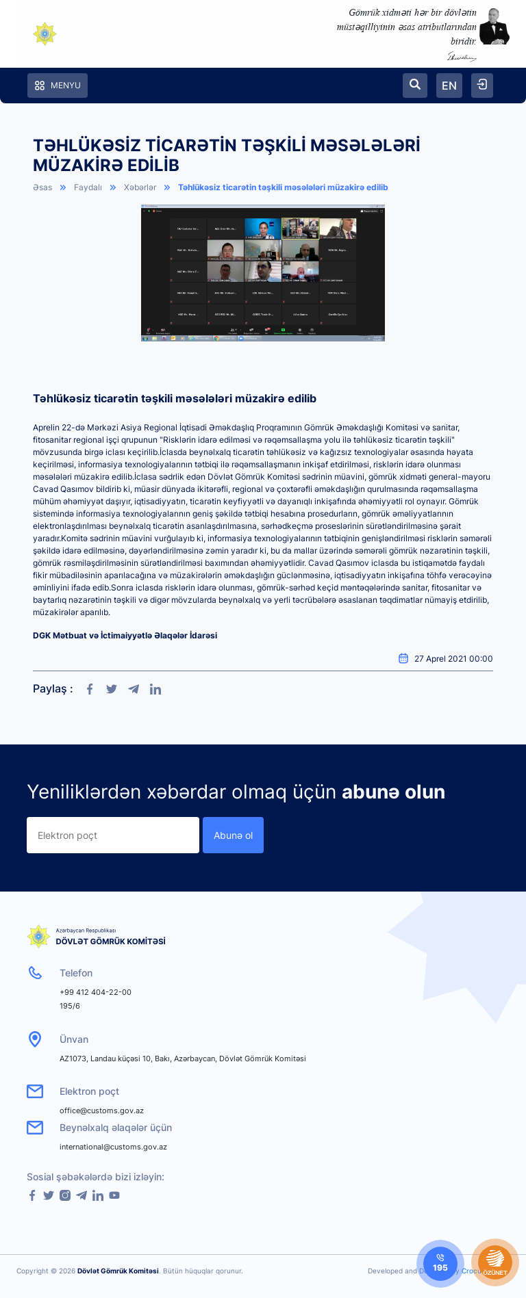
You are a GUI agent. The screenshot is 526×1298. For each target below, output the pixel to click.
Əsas (42, 187)
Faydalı (88, 187)
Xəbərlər (140, 187)
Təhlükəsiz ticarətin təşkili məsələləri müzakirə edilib (283, 187)
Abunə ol (233, 835)
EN (449, 85)
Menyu (57, 85)
